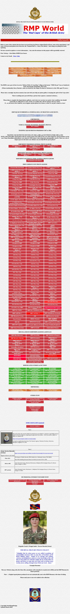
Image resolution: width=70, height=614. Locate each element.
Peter (14, 56)
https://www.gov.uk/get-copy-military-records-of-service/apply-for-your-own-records (34, 453)
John (18, 56)
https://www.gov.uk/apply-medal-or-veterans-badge (24, 438)
